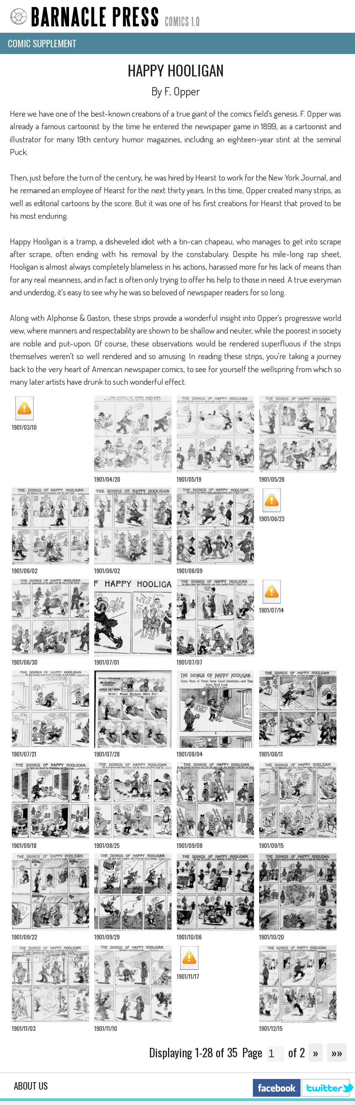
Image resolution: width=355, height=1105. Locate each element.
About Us (31, 1085)
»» (336, 1052)
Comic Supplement (42, 43)
